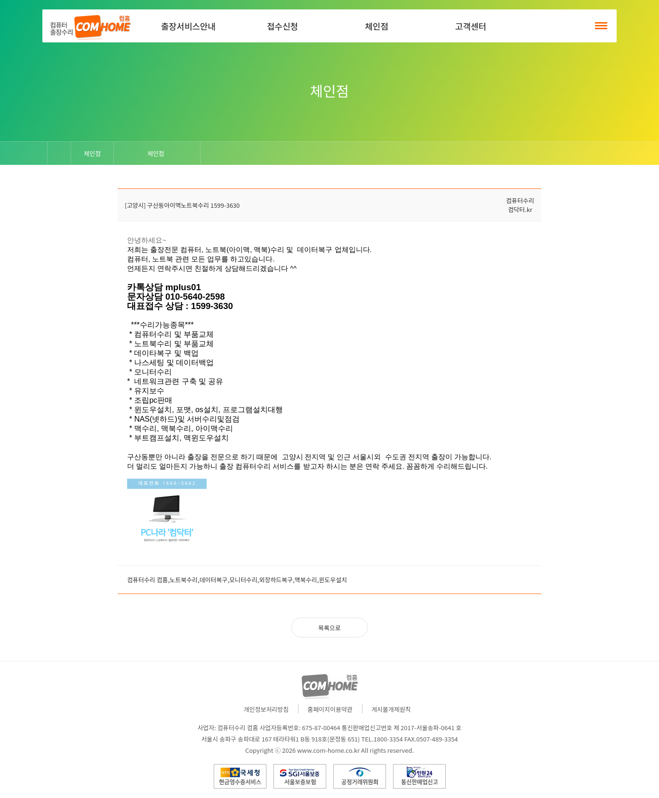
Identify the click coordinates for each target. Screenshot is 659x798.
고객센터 (470, 26)
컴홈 (89, 26)
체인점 (376, 26)
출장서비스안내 (188, 26)
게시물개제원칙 (391, 709)
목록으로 (329, 627)
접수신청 (282, 26)
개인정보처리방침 (266, 709)
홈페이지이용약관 (330, 709)
